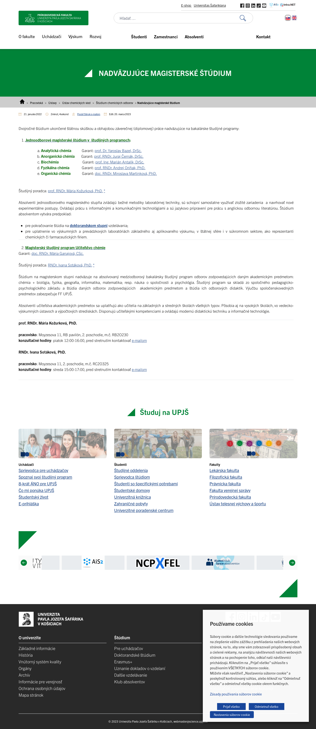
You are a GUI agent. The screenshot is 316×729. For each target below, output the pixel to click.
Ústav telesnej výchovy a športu (237, 503)
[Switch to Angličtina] (294, 17)
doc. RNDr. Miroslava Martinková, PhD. (126, 173)
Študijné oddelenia (131, 470)
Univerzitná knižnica (132, 497)
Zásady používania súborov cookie (236, 694)
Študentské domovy (132, 490)
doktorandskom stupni (88, 225)
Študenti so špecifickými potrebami (146, 483)
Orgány (25, 668)
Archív (24, 675)
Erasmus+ (123, 661)
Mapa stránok (31, 695)
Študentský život (33, 497)
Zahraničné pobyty (131, 503)
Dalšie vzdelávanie (130, 675)
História (26, 655)
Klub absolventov (129, 681)
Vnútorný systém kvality (40, 661)
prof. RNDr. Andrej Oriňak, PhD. (120, 167)
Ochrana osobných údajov (42, 688)
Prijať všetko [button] (231, 706)
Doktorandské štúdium (134, 655)
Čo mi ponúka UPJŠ (36, 490)
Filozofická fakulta (225, 477)
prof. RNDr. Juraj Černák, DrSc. (118, 156)
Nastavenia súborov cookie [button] (232, 715)
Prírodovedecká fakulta (230, 497)
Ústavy (52, 102)
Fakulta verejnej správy (229, 490)
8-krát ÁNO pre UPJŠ (38, 483)
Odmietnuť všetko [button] (266, 706)
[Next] (292, 563)
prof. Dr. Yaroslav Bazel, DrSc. (118, 150)
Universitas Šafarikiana (210, 5)
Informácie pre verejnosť (40, 681)
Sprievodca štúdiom (132, 477)
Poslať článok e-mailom (88, 114)
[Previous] (24, 563)
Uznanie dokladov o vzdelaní (139, 668)
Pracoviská (36, 102)
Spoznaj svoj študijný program (45, 477)
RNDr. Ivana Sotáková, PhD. (70, 264)
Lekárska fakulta (224, 470)
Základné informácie (37, 648)
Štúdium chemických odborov (114, 102)
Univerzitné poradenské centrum (143, 510)
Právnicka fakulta (225, 483)
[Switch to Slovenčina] (288, 17)
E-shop (186, 5)
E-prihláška (29, 503)
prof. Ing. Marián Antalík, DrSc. (119, 161)
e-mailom (139, 340)
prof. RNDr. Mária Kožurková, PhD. (75, 190)
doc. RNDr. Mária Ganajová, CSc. (57, 253)
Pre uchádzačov (128, 648)
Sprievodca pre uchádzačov (43, 470)
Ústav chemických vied (76, 102)
